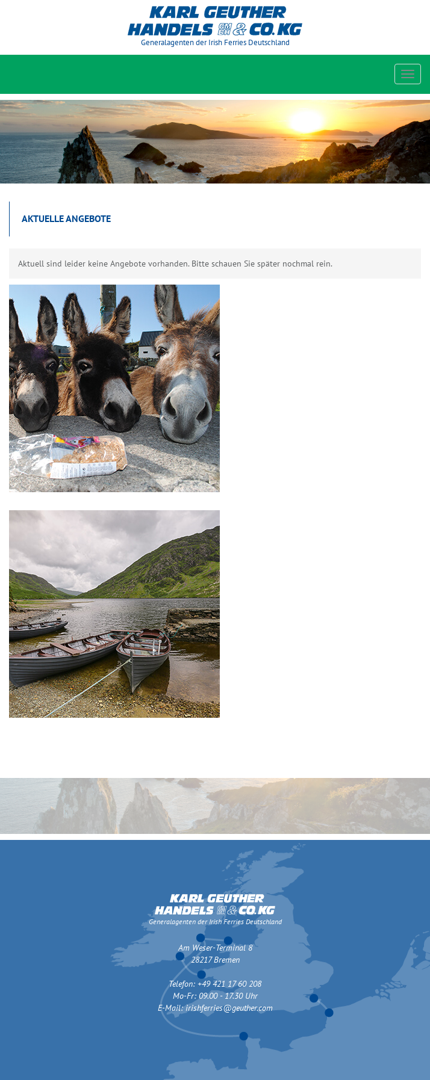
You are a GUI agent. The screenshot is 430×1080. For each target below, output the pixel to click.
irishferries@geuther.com (229, 1007)
